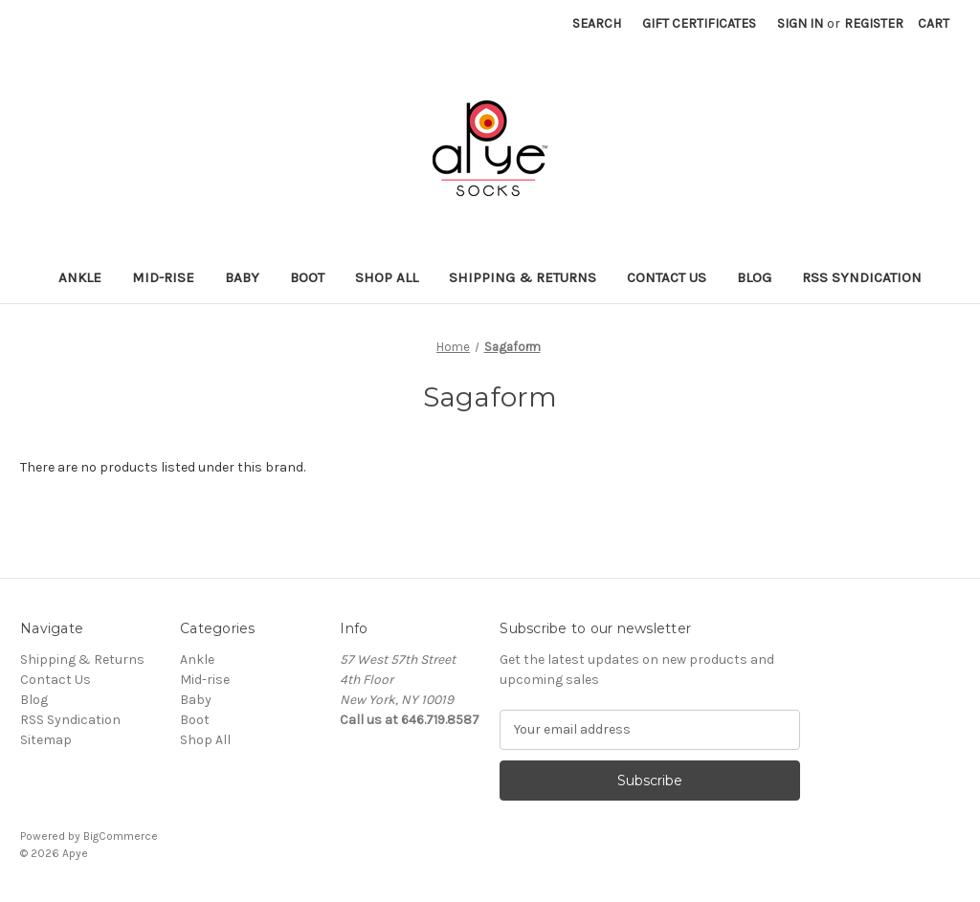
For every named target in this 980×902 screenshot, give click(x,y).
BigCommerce (120, 836)
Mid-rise (163, 277)
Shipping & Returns (522, 277)
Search (596, 23)
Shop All (386, 277)
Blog (754, 277)
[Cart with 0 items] (933, 23)
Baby (242, 277)
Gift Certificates (699, 23)
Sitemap (46, 740)
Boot (307, 277)
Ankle (79, 277)
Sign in (800, 23)
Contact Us (666, 277)
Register (873, 23)
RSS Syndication (862, 277)
